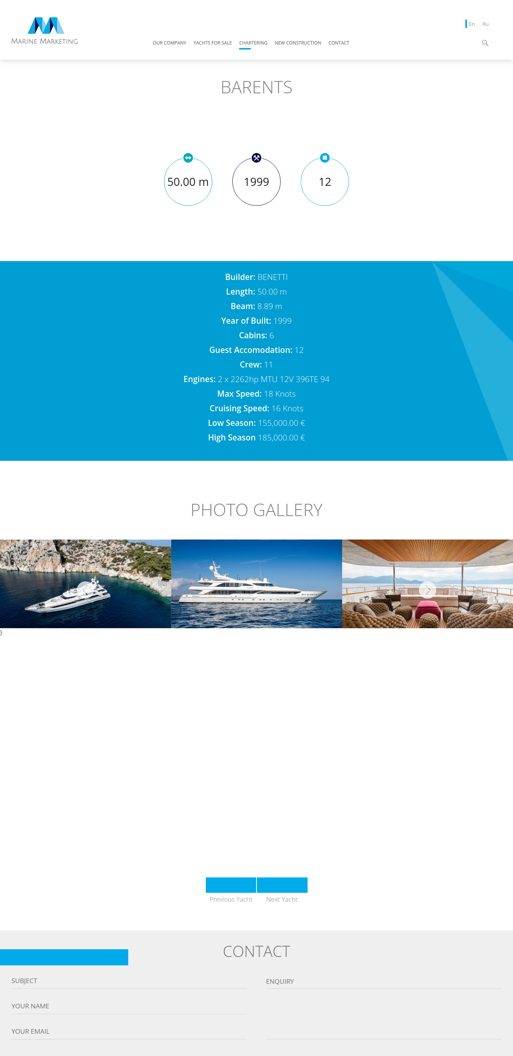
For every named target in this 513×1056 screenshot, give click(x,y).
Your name (30, 1006)
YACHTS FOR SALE (213, 43)
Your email (31, 1031)
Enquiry (280, 981)
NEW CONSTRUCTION (298, 43)
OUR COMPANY (169, 43)
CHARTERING (253, 43)
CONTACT (338, 43)
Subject (24, 981)
